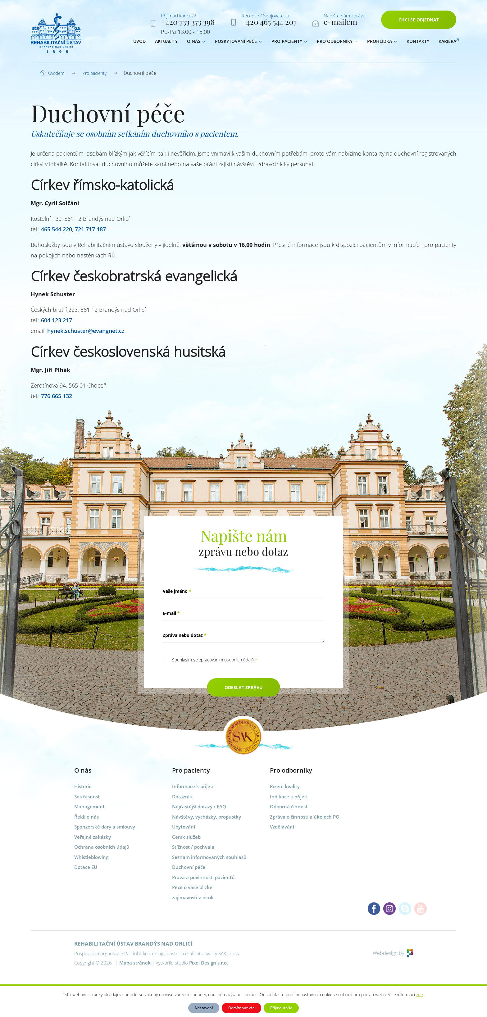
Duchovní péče (188, 867)
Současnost (87, 796)
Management (89, 806)
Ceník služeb (186, 837)
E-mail (171, 613)
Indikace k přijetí (288, 796)
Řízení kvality (285, 786)
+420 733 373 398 (188, 23)
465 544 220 (56, 229)
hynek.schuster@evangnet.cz (86, 330)
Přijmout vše (281, 1007)
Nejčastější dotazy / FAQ (199, 806)
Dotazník (182, 796)
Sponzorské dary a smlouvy (104, 827)
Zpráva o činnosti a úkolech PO (304, 817)
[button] (204, 42)
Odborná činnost (288, 806)
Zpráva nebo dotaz (185, 635)
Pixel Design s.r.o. (208, 963)
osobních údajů (239, 660)
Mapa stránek (135, 963)
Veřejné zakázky (92, 837)
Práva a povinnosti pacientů (203, 877)
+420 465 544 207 (269, 23)
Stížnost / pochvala (193, 847)
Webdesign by (393, 953)
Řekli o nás (86, 817)
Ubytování (183, 827)
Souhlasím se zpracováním (214, 660)
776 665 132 (56, 396)
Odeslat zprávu (244, 687)
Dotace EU (85, 867)
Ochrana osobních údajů (102, 847)
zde (419, 994)
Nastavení (204, 1007)
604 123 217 (56, 320)
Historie (83, 786)
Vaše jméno (177, 591)
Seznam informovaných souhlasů (209, 857)
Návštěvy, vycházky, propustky (206, 817)
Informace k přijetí (192, 786)
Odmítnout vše (241, 1007)
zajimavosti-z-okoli (192, 897)
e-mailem (340, 23)
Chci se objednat (418, 21)
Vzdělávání (282, 827)
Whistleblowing (91, 857)
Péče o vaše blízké (192, 887)
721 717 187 (90, 229)
